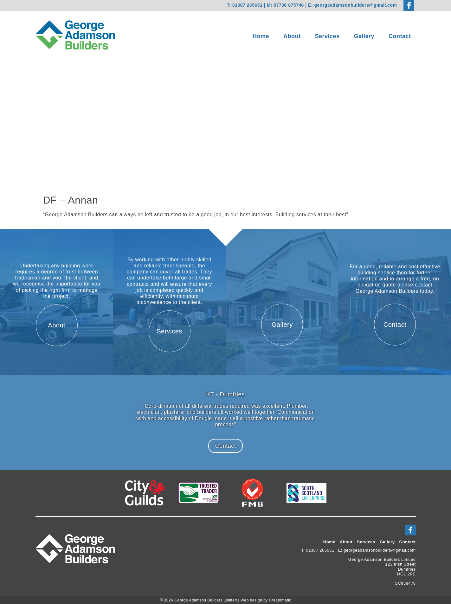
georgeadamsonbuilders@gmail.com (355, 5)
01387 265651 (247, 5)
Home (261, 36)
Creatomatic (280, 600)
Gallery (364, 36)
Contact (400, 36)
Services (327, 36)
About (291, 36)
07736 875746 (289, 5)
